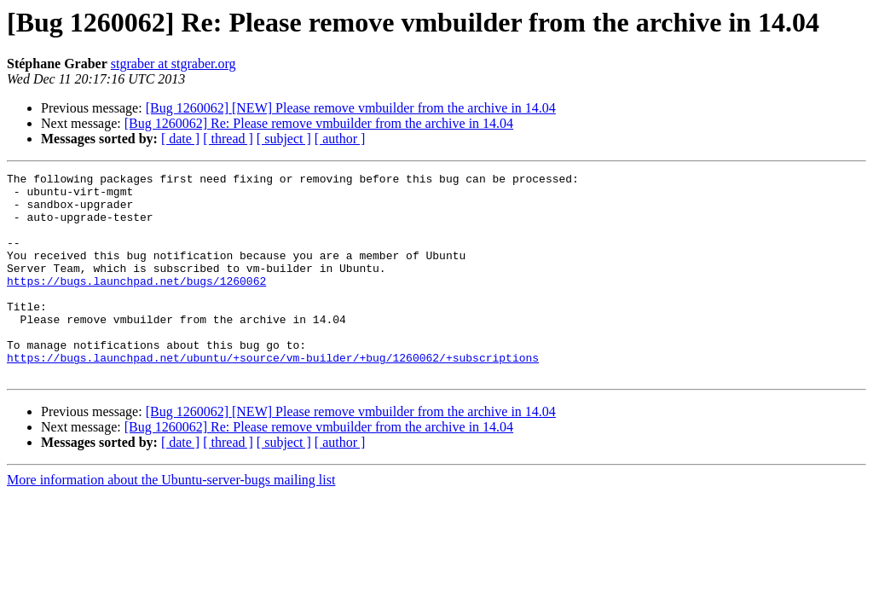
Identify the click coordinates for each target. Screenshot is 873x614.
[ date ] (180, 138)
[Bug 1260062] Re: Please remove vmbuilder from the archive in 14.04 (318, 123)
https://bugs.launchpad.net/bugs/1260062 (136, 303)
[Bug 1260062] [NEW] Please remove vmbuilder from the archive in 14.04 (351, 108)
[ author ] (340, 138)
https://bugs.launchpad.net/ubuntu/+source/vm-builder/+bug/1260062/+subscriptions (273, 395)
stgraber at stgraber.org (173, 63)
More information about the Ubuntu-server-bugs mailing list (171, 520)
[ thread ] (228, 138)
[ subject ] (284, 138)
